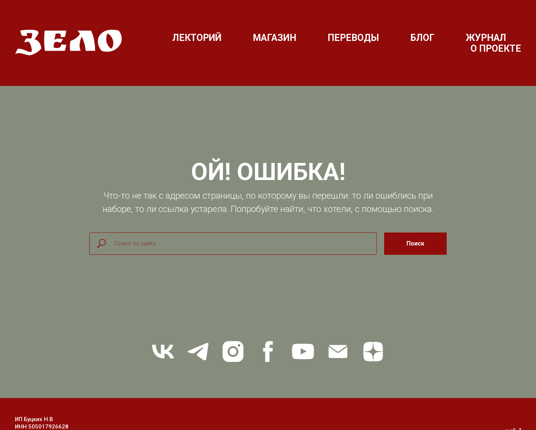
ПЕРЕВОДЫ (353, 37)
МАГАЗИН (274, 37)
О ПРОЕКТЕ (495, 48)
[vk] (163, 351)
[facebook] (268, 351)
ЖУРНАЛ (486, 37)
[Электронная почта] (338, 351)
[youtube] (303, 351)
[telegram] (198, 351)
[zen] (373, 351)
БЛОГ (422, 37)
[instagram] (233, 351)
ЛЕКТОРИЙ (196, 37)
